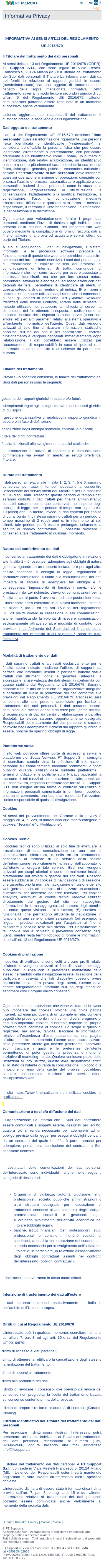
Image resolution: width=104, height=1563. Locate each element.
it (100, 2)
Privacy (33, 1522)
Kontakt (20, 1522)
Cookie (46, 1522)
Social (57, 1522)
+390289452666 (18, 1551)
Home (8, 1522)
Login (97, 8)
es (91, 2)
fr (87, 2)
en (82, 2)
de (96, 2)
